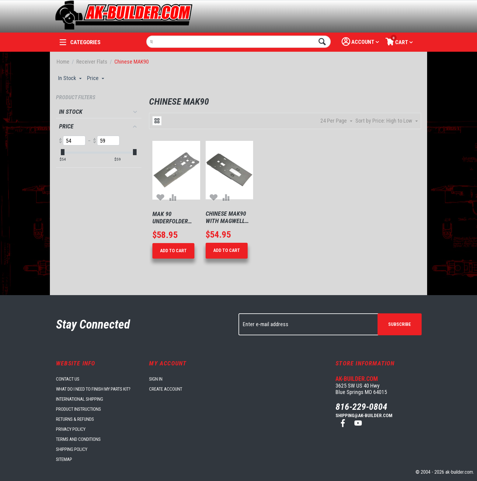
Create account (165, 389)
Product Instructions (78, 409)
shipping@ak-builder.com (364, 415)
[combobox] (238, 42)
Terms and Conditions (78, 439)
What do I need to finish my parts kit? (93, 389)
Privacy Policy (70, 429)
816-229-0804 (361, 406)
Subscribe (399, 324)
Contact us (67, 379)
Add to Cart (173, 250)
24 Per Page (336, 120)
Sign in (155, 379)
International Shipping (79, 399)
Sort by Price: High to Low (386, 120)
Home (63, 61)
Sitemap (64, 459)
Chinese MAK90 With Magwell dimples (226, 217)
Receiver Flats (91, 61)
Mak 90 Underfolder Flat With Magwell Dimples (170, 217)
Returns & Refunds (75, 419)
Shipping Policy (71, 449)
